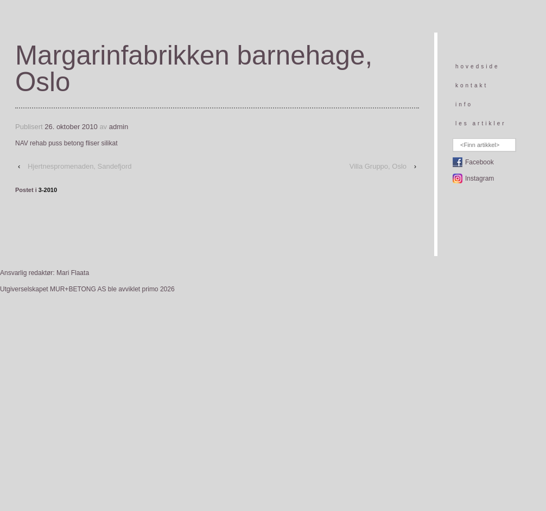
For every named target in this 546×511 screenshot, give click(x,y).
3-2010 (48, 190)
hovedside (477, 66)
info (464, 104)
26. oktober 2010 (71, 127)
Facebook (479, 162)
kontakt (471, 85)
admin (118, 127)
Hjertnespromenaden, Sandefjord (80, 166)
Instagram (479, 178)
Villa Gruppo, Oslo (378, 166)
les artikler (480, 123)
